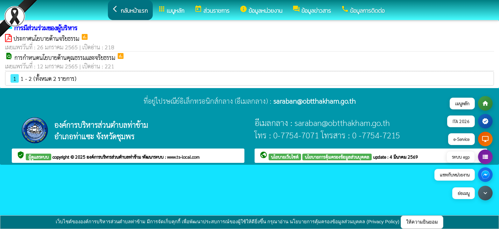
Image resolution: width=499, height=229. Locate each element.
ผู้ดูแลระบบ (38, 157)
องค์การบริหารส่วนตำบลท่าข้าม (114, 157)
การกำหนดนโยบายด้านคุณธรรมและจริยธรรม (65, 57)
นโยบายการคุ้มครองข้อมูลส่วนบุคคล (337, 157)
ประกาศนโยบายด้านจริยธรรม (47, 38)
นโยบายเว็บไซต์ (285, 157)
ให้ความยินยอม (422, 222)
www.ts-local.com (183, 157)
